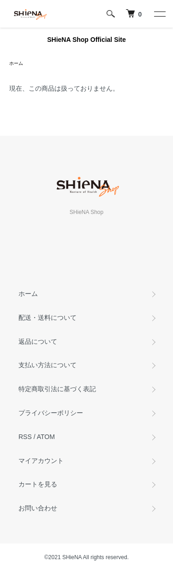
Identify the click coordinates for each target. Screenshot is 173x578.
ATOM (46, 436)
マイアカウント (41, 460)
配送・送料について (47, 317)
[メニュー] (159, 14)
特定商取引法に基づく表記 (57, 389)
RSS (25, 436)
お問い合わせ (37, 508)
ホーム (16, 63)
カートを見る (37, 484)
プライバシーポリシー (50, 412)
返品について (37, 341)
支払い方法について (47, 365)
